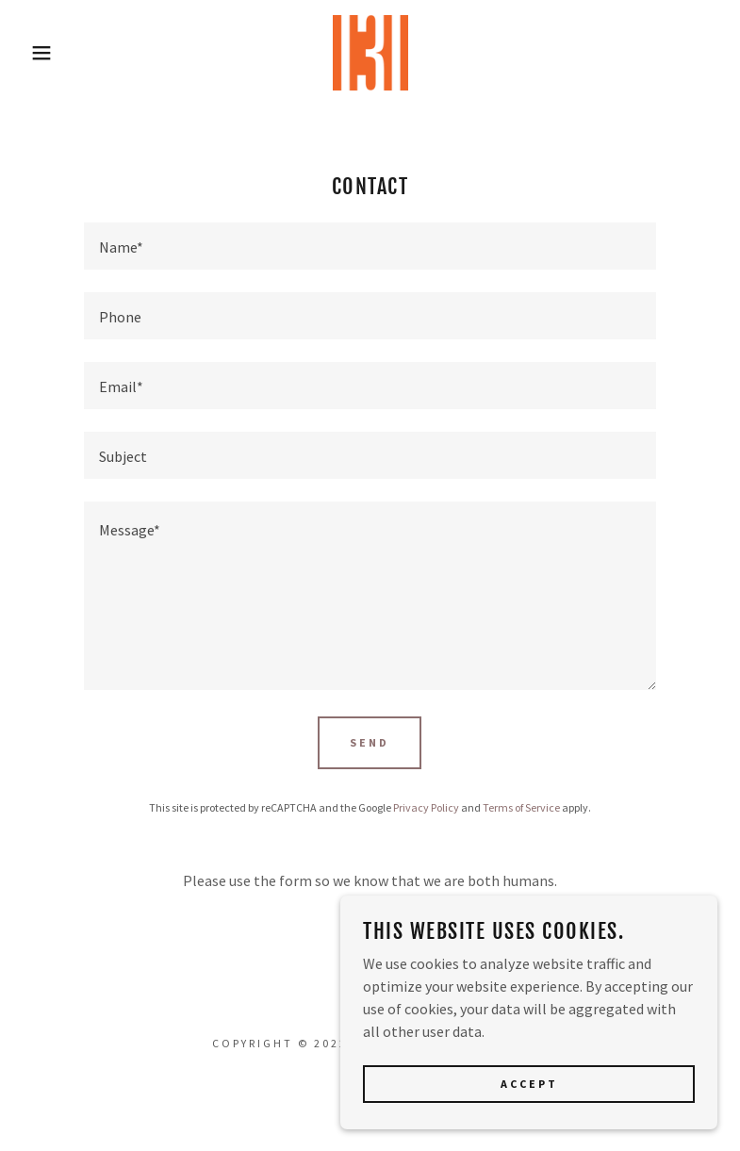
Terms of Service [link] (521, 807)
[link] (370, 52)
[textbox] (369, 246)
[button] (37, 53)
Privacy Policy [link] (426, 807)
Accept (529, 1109)
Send (369, 742)
